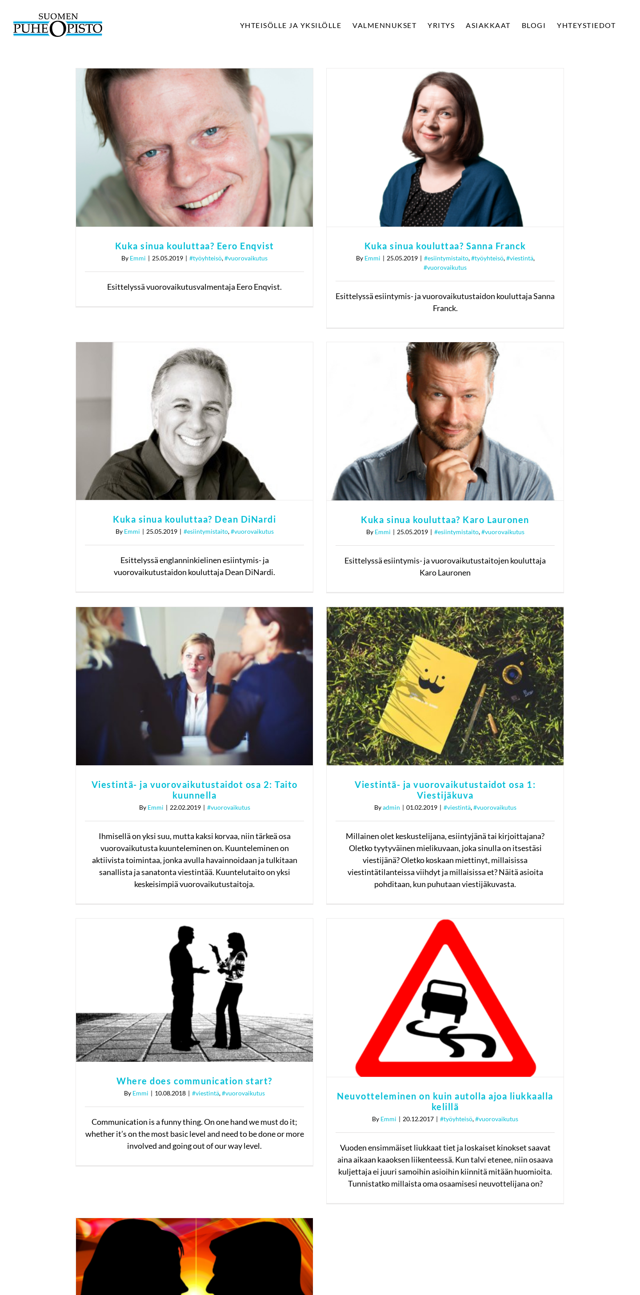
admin (448, 603)
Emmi (138, 258)
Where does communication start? (194, 876)
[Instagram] (543, 1054)
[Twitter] (515, 1054)
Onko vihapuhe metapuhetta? (424, 985)
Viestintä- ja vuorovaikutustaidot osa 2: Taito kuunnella (309, 585)
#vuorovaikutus (246, 258)
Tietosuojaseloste (529, 1146)
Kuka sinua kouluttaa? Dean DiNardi (423, 331)
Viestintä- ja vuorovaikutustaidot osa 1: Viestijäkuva (502, 585)
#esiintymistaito (435, 344)
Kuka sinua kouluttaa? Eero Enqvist (194, 245)
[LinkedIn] (572, 1054)
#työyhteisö (205, 258)
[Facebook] (486, 1054)
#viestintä (514, 603)
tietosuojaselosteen (373, 1234)
